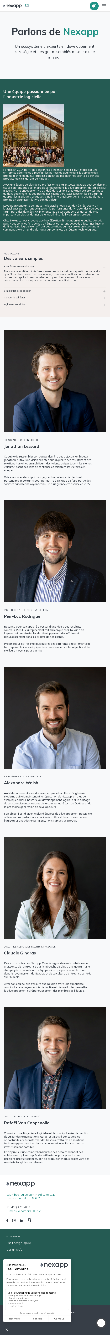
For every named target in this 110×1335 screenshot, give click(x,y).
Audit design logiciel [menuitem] (18, 1242)
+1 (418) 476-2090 (18, 1207)
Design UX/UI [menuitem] (14, 1249)
